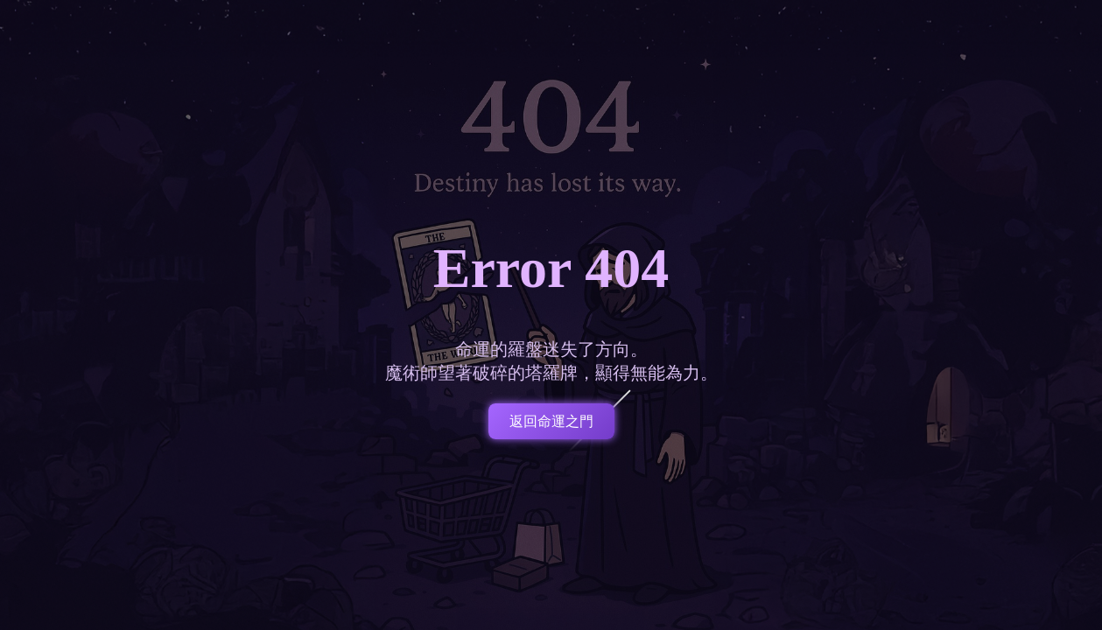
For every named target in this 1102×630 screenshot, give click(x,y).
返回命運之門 (551, 421)
